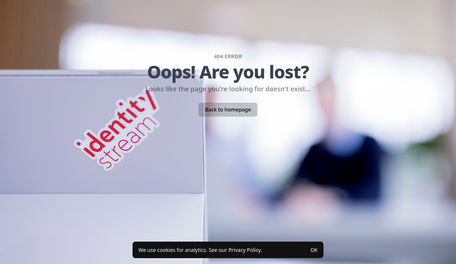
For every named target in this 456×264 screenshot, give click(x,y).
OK (314, 249)
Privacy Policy (244, 249)
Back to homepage (228, 109)
